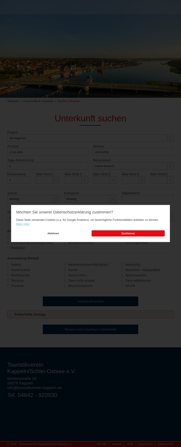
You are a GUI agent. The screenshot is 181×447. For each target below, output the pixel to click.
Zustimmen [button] (128, 233)
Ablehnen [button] (53, 233)
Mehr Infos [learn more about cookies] (23, 224)
